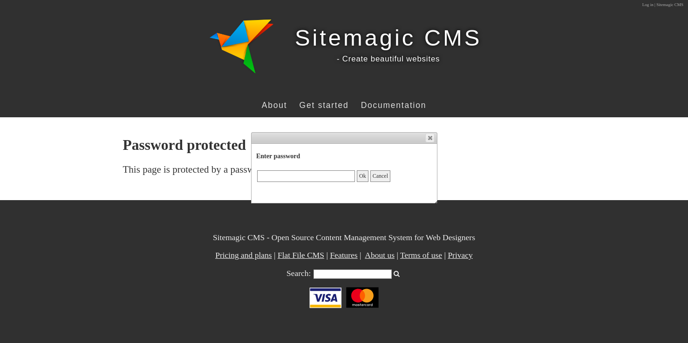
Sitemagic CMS (388, 37)
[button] (430, 137)
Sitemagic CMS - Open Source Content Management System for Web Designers (344, 237)
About (274, 105)
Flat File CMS (301, 255)
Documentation (393, 105)
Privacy (460, 255)
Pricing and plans (243, 255)
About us (380, 255)
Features (343, 255)
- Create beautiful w (374, 58)
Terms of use (421, 255)
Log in (648, 4)
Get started (324, 105)
